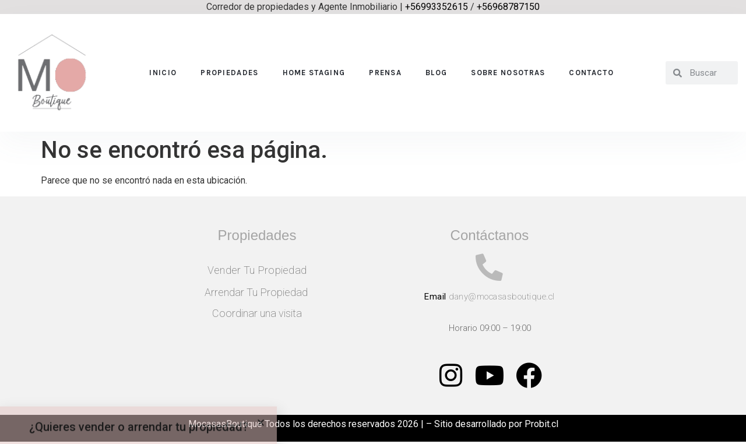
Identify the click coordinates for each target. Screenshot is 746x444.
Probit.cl (541, 425)
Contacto (591, 72)
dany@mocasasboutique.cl (502, 298)
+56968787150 (508, 6)
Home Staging (314, 72)
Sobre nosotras (508, 72)
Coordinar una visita (257, 313)
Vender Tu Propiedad (257, 270)
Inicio (163, 72)
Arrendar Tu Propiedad (257, 292)
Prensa (385, 72)
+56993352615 (436, 6)
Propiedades (229, 72)
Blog (436, 72)
